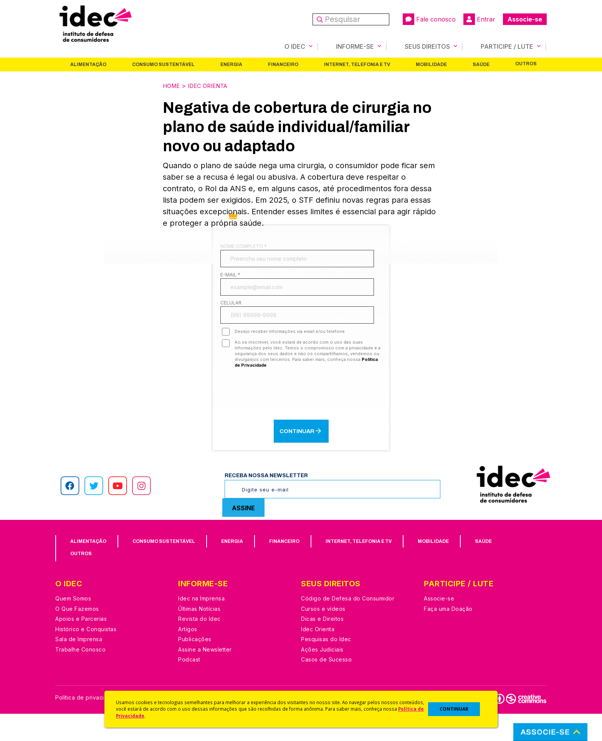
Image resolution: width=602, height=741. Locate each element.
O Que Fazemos (77, 636)
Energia (231, 64)
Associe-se (525, 19)
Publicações (195, 666)
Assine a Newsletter (205, 676)
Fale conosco (429, 19)
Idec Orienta (212, 85)
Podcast (189, 687)
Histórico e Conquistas (85, 656)
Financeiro (283, 64)
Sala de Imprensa (78, 666)
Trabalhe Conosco (80, 676)
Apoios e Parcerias (81, 646)
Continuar (301, 458)
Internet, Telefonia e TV (357, 64)
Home (172, 85)
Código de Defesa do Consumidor (347, 626)
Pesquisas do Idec (326, 666)
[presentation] (301, 420)
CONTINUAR (454, 709)
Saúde (481, 64)
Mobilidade (431, 64)
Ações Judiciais (322, 676)
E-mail (230, 283)
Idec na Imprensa (201, 626)
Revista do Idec (199, 646)
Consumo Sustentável (163, 64)
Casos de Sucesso (326, 687)
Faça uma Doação (448, 636)
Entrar (479, 19)
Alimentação (88, 64)
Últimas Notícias (199, 636)
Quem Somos (73, 626)
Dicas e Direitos (322, 646)
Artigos (187, 656)
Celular (230, 321)
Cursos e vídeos (323, 636)
